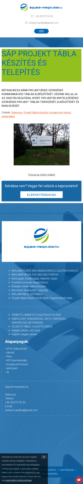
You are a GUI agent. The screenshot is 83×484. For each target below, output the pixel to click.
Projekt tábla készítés (35, 112)
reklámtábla (8, 116)
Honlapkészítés (48, 474)
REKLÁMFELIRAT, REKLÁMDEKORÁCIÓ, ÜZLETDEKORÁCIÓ (45, 270)
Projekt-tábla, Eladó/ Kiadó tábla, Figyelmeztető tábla (42, 298)
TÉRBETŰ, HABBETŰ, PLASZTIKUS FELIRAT (36, 314)
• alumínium (11, 368)
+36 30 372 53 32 (44, 16)
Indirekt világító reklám (24, 334)
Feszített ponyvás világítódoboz (30, 282)
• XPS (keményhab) (16, 360)
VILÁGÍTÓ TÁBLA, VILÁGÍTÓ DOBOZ (32, 326)
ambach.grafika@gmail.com (43, 22)
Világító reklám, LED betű (26, 330)
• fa (7, 372)
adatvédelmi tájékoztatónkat (19, 480)
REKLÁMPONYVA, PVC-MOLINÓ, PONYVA (35, 274)
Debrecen (16, 112)
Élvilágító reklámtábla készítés (29, 286)
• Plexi (8, 356)
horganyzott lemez (60, 112)
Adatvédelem (67, 470)
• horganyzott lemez (16, 364)
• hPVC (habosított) (16, 348)
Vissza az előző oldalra (41, 174)
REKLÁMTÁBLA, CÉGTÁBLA (27, 294)
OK (43, 457)
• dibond (9, 352)
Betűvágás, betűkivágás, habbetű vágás (34, 278)
